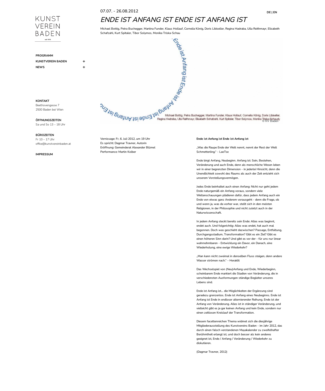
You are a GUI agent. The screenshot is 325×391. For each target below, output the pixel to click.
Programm (44, 56)
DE (269, 12)
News (40, 67)
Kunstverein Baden (51, 61)
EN (275, 12)
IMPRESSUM (44, 154)
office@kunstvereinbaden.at (53, 144)
